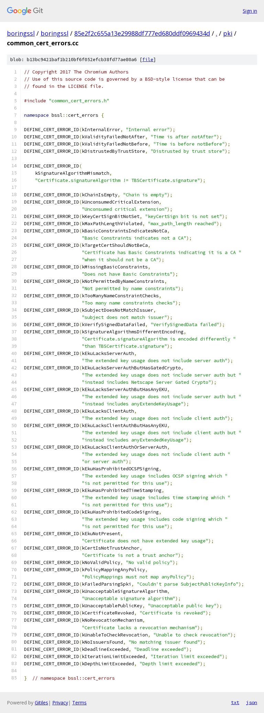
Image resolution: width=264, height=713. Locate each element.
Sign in (250, 11)
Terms (79, 702)
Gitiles (41, 702)
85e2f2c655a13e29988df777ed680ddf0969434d (142, 33)
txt (235, 702)
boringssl (21, 33)
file (147, 59)
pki (227, 33)
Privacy (60, 702)
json (251, 702)
